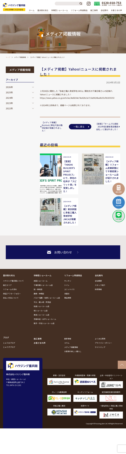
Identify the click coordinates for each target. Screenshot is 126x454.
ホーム (31, 10)
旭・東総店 (38, 289)
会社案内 (99, 275)
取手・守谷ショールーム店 (44, 323)
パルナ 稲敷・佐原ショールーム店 (47, 298)
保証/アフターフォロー (12, 293)
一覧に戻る (79, 126)
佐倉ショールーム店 (41, 306)
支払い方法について (11, 298)
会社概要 (98, 281)
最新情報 (67, 338)
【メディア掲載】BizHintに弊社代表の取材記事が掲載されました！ (52, 126)
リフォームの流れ (10, 289)
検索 (81, 3)
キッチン (67, 281)
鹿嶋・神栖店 (39, 293)
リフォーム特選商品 (73, 275)
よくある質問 (100, 338)
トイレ (66, 285)
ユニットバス (69, 289)
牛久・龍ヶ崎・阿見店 (42, 302)
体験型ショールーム (42, 275)
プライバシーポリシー (103, 343)
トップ (8, 57)
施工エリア (7, 285)
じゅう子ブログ (9, 347)
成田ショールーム (40, 281)
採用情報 (98, 289)
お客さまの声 (116, 10)
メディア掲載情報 (20, 57)
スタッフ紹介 (100, 285)
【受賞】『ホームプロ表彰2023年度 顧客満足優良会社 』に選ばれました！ (107, 126)
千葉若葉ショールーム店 (43, 285)
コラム (66, 343)
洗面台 (66, 293)
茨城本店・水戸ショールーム (45, 319)
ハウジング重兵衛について (13, 281)
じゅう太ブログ (9, 343)
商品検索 (67, 298)
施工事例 (94, 10)
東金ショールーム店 (41, 315)
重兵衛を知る (9, 275)
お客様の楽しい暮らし (72, 351)
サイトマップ (100, 347)
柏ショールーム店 (40, 310)
